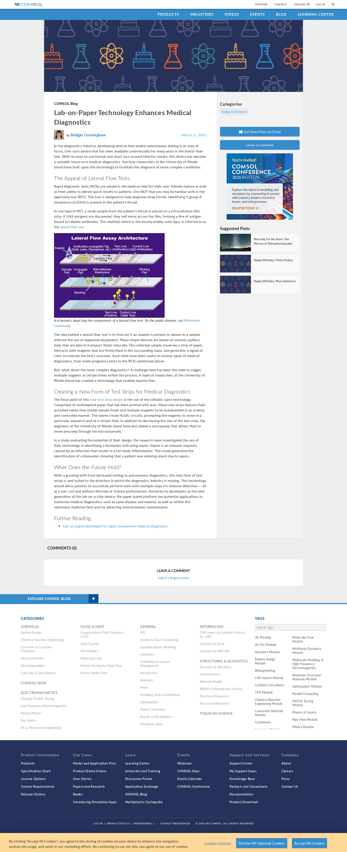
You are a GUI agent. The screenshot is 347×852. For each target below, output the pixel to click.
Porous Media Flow (94, 673)
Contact (280, 4)
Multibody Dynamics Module (306, 650)
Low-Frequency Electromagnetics (44, 706)
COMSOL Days (188, 771)
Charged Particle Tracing (37, 698)
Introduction (149, 673)
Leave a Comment (260, 144)
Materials (146, 680)
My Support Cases (243, 771)
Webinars (184, 763)
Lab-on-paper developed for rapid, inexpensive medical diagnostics (115, 526)
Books (78, 794)
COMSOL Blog (66, 103)
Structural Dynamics (214, 696)
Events (257, 14)
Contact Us (289, 786)
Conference (263, 722)
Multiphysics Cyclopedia (144, 802)
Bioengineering (265, 670)
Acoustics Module (267, 652)
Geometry (147, 654)
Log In (320, 4)
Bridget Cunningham (88, 134)
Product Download (243, 802)
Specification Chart (35, 771)
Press (285, 778)
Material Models (211, 681)
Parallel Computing (305, 693)
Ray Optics (28, 720)
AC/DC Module (265, 644)
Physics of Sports (304, 712)
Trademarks (142, 823)
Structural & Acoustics (224, 661)
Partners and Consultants (248, 786)
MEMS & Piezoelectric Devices (221, 689)
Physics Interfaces (152, 709)
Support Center (241, 763)
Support (261, 4)
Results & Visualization (155, 716)
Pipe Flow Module (304, 719)
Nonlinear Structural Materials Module (306, 677)
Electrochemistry (32, 658)
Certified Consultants (269, 685)
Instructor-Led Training (142, 771)
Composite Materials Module (269, 713)
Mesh (144, 687)
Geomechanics (210, 674)
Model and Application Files (94, 763)
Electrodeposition (33, 665)
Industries (202, 14)
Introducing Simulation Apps (95, 802)
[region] (173, 842)
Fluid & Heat (93, 626)
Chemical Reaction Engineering (42, 639)
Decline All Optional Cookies (262, 843)
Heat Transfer (90, 643)
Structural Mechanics (214, 703)
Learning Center (316, 14)
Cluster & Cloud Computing (159, 639)
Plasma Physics (31, 713)
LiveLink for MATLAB (214, 651)
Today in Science (234, 111)
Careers (287, 771)
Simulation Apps (151, 724)
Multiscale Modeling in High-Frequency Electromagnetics (308, 664)
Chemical (30, 626)
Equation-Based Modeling (158, 647)
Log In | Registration (173, 577)
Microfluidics (89, 651)
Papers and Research (89, 786)
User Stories (82, 778)
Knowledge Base (242, 778)
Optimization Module (307, 686)
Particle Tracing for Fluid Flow (101, 665)
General (148, 626)
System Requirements (37, 786)
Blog (281, 14)
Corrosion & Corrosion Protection (36, 649)
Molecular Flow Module (303, 639)
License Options (33, 778)
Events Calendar (189, 778)
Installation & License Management (155, 663)
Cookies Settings (217, 843)
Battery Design (31, 632)
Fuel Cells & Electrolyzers (38, 673)
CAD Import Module (269, 677)
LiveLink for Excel (212, 643)
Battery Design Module (265, 661)
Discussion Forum (138, 778)
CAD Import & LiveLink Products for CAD (222, 634)
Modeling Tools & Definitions (160, 694)
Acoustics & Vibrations (215, 667)
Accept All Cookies (309, 843)
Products (168, 14)
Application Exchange (141, 786)
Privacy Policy (118, 823)
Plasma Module (303, 727)
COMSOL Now (34, 682)
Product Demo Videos (89, 771)
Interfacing (212, 626)
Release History (33, 794)
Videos (231, 14)
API (142, 632)
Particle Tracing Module (302, 703)
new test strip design (106, 399)
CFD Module (264, 692)
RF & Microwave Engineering (41, 727)
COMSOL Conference (193, 786)
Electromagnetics (39, 692)
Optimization (149, 702)
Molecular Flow (91, 658)
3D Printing (263, 637)
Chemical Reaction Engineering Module (269, 701)
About (286, 763)
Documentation (241, 794)
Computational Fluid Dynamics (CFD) (102, 634)
